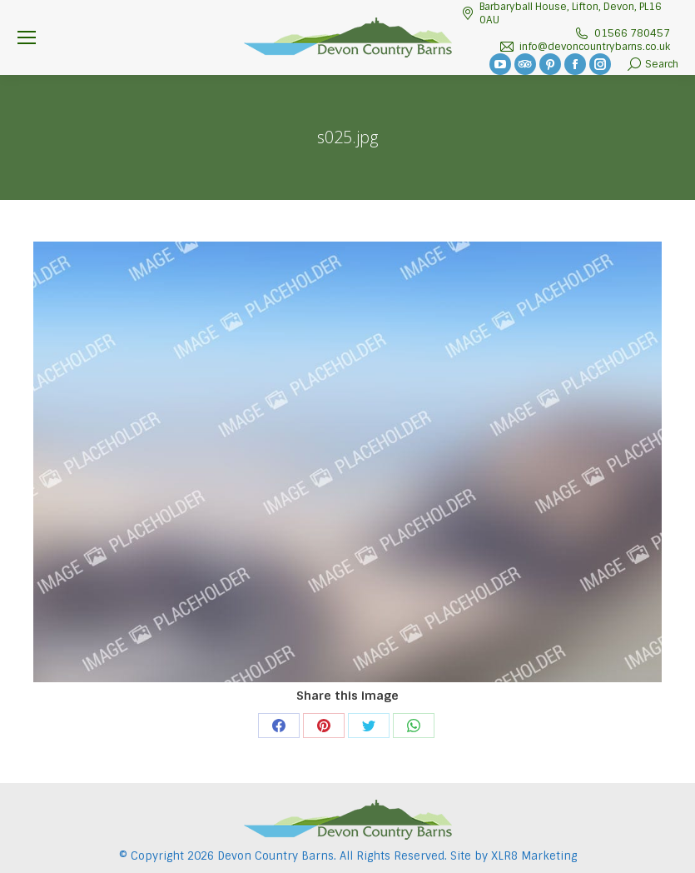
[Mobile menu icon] (27, 37)
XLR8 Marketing (534, 856)
